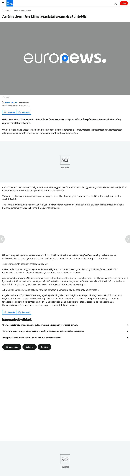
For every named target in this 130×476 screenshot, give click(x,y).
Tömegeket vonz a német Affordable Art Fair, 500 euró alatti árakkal (31, 337)
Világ (16, 10)
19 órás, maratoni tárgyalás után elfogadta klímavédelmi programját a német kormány (40, 325)
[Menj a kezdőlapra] (9, 3)
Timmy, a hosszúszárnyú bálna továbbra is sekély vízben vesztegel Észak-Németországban (43, 331)
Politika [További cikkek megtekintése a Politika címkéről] (44, 347)
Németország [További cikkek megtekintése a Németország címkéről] (12, 347)
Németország (26, 10)
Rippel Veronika (11, 102)
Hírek (9, 10)
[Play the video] (65, 58)
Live (124, 3)
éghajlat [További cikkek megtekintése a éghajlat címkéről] (29, 347)
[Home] (3, 10)
